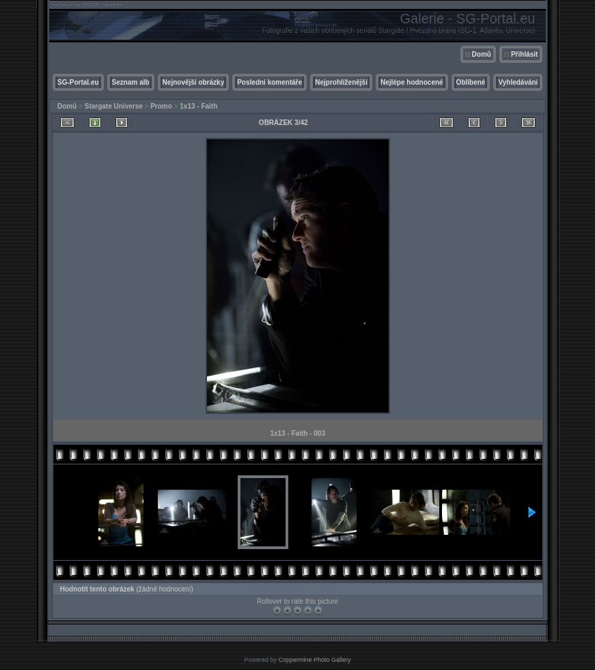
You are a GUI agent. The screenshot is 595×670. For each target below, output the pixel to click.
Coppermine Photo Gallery (314, 659)
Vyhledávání (518, 82)
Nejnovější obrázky (194, 82)
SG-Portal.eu (78, 82)
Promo (161, 106)
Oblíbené (471, 82)
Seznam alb (131, 82)
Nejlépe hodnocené (411, 82)
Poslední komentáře (269, 82)
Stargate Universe (114, 106)
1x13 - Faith (198, 106)
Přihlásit (524, 54)
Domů (481, 54)
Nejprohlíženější (341, 82)
